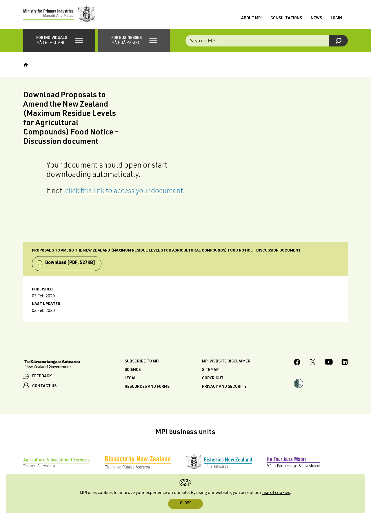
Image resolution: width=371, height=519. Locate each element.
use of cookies (276, 493)
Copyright (212, 378)
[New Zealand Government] (52, 365)
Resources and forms (147, 387)
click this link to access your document (124, 190)
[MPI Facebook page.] (297, 363)
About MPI (251, 18)
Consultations (286, 18)
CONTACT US (44, 386)
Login (336, 18)
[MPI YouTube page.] (329, 363)
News (316, 18)
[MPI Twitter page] (312, 362)
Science (133, 370)
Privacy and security (224, 387)
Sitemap (210, 370)
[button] (59, 40)
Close (185, 503)
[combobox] (267, 40)
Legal (130, 378)
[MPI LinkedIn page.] (344, 363)
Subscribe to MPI (142, 362)
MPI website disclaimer (226, 362)
